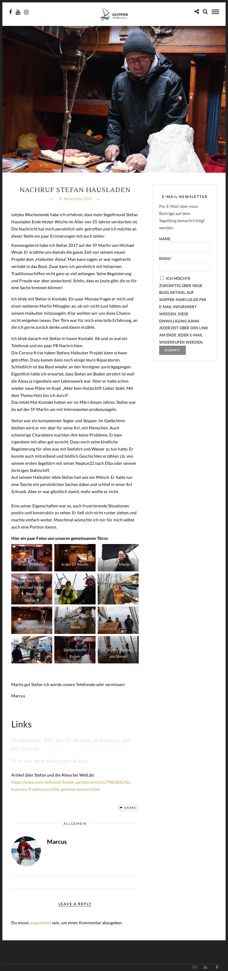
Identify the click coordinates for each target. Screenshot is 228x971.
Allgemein (75, 823)
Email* (184, 264)
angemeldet (40, 922)
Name (184, 244)
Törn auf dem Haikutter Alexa (49, 761)
